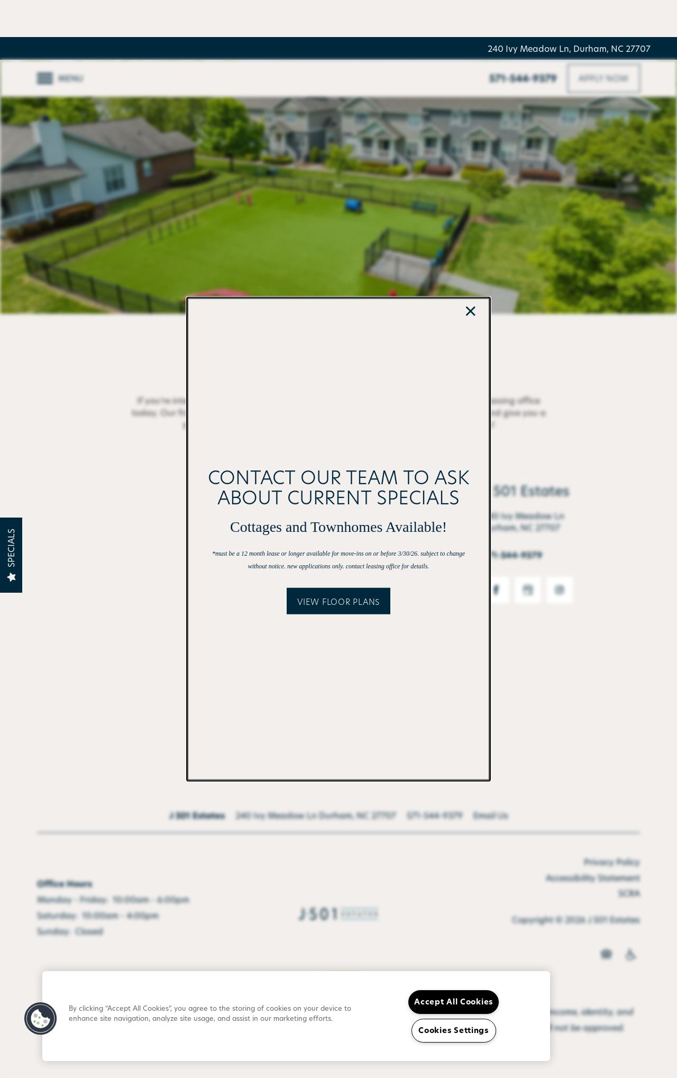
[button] (338, 601)
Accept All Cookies (453, 1002)
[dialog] (338, 539)
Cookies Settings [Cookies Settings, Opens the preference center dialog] (453, 1030)
